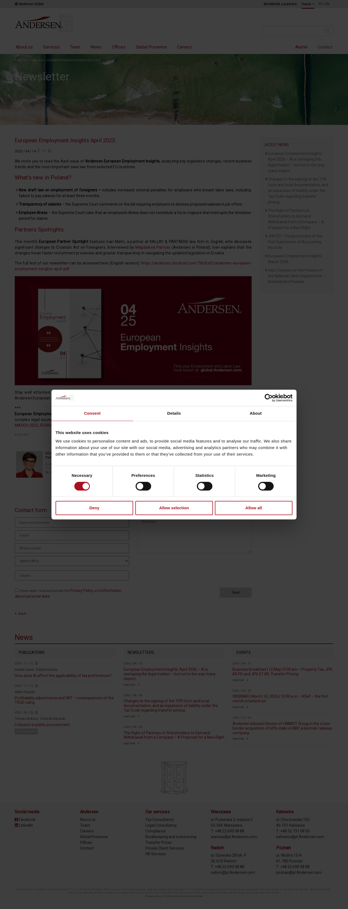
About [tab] (256, 413)
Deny (94, 508)
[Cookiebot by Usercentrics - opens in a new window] (268, 398)
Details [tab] (174, 413)
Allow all (253, 508)
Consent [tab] (92, 413)
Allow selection (174, 508)
